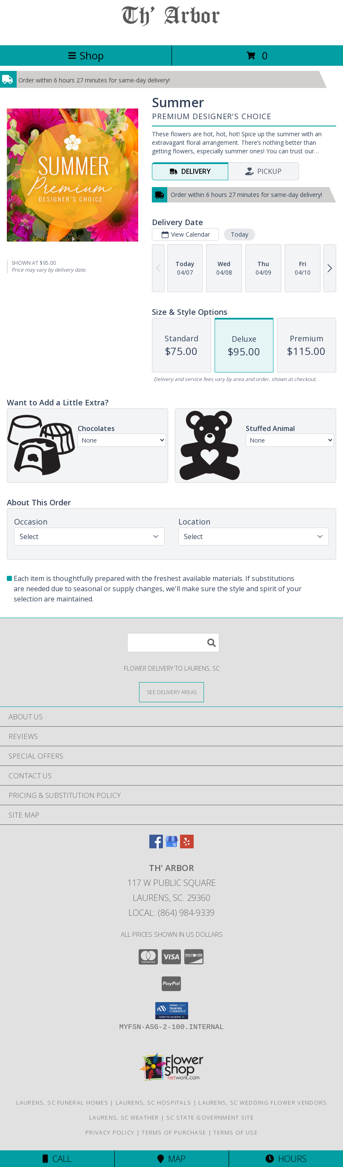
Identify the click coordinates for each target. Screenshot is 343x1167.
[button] (171, 1010)
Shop (86, 55)
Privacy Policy (109, 1132)
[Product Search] (173, 642)
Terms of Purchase (174, 1132)
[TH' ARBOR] (171, 33)
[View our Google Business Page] (171, 845)
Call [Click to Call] (57, 1158)
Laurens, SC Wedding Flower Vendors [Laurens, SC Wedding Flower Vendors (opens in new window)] (262, 1102)
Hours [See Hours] (286, 1158)
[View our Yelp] (187, 845)
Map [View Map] (171, 1158)
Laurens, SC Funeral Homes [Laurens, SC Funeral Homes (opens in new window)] (62, 1102)
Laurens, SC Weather (124, 1117)
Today (239, 234)
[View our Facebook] (156, 845)
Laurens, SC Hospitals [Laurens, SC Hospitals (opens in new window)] (153, 1102)
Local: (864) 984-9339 (171, 912)
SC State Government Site (210, 1117)
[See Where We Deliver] (171, 692)
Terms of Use (235, 1132)
